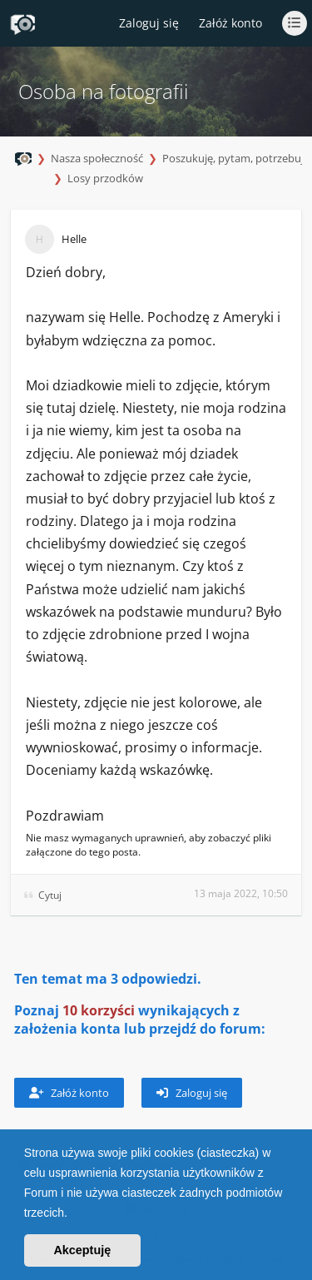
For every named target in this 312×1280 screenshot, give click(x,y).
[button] (73, 1214)
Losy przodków (105, 178)
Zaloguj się (191, 1092)
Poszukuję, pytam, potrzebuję (236, 158)
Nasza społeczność (97, 158)
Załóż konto (230, 23)
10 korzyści (98, 1010)
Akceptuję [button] (82, 1250)
